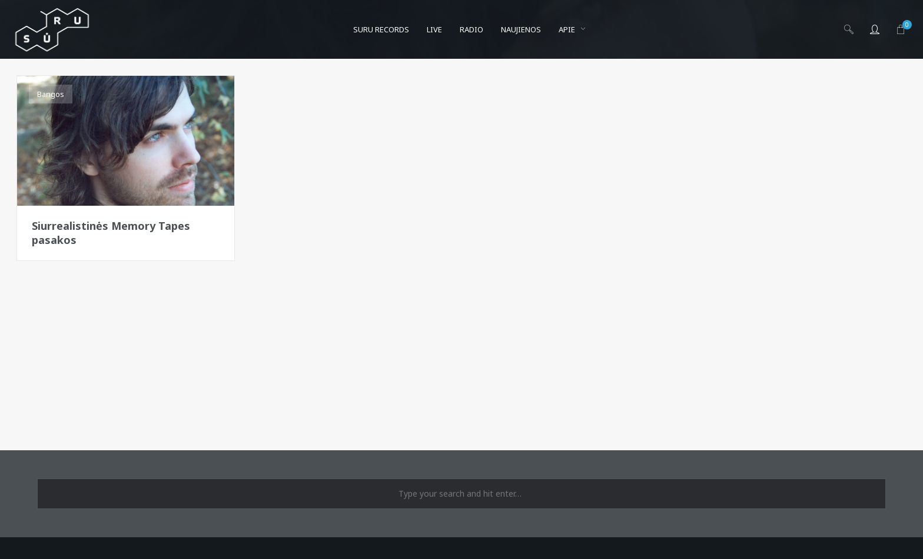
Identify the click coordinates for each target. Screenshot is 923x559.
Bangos (50, 94)
